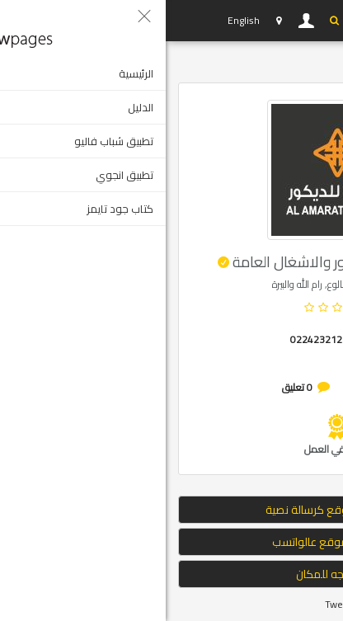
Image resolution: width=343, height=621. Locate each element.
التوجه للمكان (171, 574)
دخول (141, 20)
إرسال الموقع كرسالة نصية (172, 509)
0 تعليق (131, 387)
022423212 (150, 339)
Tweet (172, 604)
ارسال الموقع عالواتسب (171, 542)
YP (28, 20)
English (78, 20)
